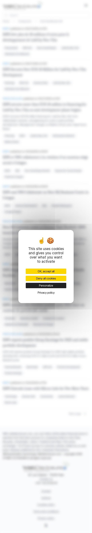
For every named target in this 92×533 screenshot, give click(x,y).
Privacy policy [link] (46, 292)
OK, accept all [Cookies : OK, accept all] (46, 271)
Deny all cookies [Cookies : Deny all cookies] (46, 278)
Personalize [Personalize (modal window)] (46, 285)
